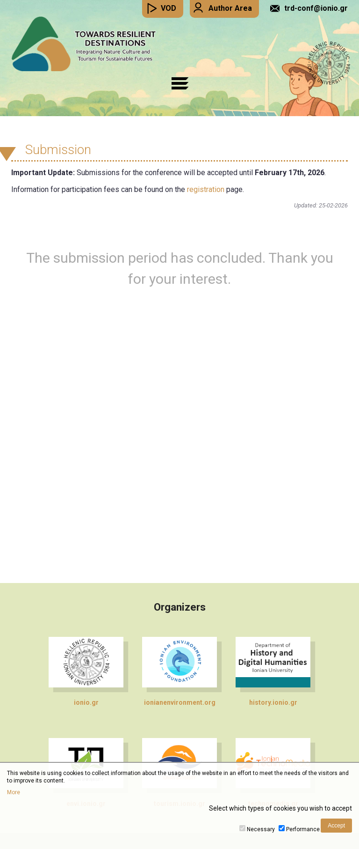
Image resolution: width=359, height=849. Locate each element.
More (13, 792)
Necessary (261, 829)
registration (205, 189)
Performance (303, 829)
